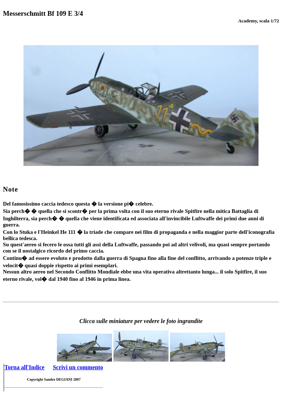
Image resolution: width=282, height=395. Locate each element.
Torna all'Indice (24, 367)
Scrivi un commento (78, 367)
